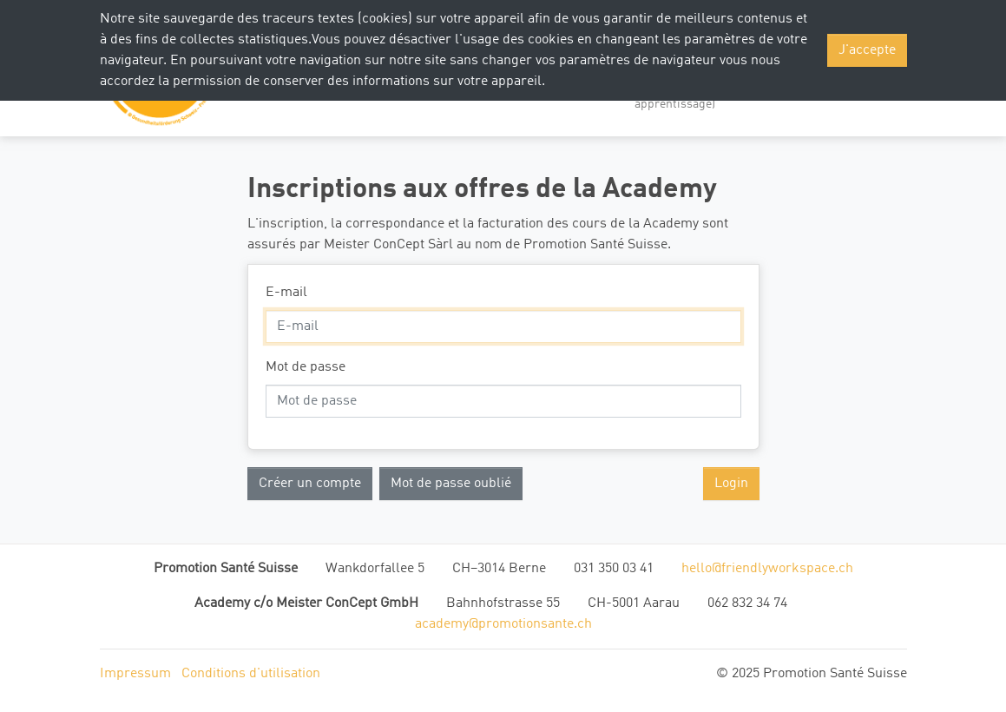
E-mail (286, 293)
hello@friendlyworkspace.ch (767, 569)
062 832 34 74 (747, 603)
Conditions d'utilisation (250, 674)
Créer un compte (310, 484)
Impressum (135, 674)
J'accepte (867, 50)
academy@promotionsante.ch (503, 624)
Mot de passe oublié (451, 484)
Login (731, 484)
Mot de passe (305, 367)
